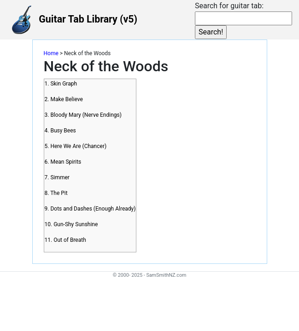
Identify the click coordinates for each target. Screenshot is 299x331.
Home (51, 53)
